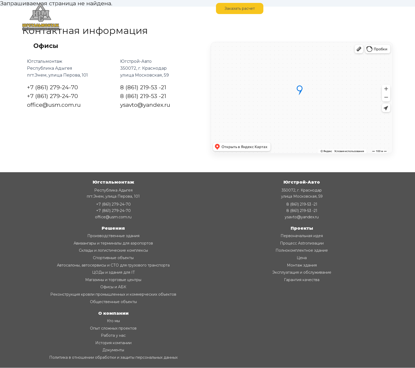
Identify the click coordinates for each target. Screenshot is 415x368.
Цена (302, 257)
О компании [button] (113, 313)
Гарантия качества (301, 279)
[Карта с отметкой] (302, 97)
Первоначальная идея (302, 235)
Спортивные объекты (113, 257)
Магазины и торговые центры (113, 279)
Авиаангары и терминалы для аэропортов (113, 243)
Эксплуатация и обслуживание (301, 272)
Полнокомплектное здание (302, 250)
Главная (72, 8)
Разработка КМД (112, 23)
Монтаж (96, 8)
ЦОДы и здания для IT (113, 272)
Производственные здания (113, 235)
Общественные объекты (113, 301)
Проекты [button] (302, 228)
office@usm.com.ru (54, 104)
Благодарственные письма (248, 23)
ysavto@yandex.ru (145, 104)
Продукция (148, 23)
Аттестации (204, 23)
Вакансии (176, 23)
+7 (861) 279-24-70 (369, 8)
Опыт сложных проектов (113, 328)
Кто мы (113, 320)
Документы (113, 350)
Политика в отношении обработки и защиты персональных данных (113, 357)
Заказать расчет (239, 8)
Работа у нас (113, 335)
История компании (113, 342)
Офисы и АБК (113, 287)
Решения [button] (113, 228)
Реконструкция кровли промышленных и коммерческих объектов (113, 294)
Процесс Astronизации (302, 243)
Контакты (122, 8)
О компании (76, 23)
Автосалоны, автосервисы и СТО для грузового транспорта (113, 265)
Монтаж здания (302, 265)
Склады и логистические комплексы (113, 250)
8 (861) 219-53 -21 (143, 87)
